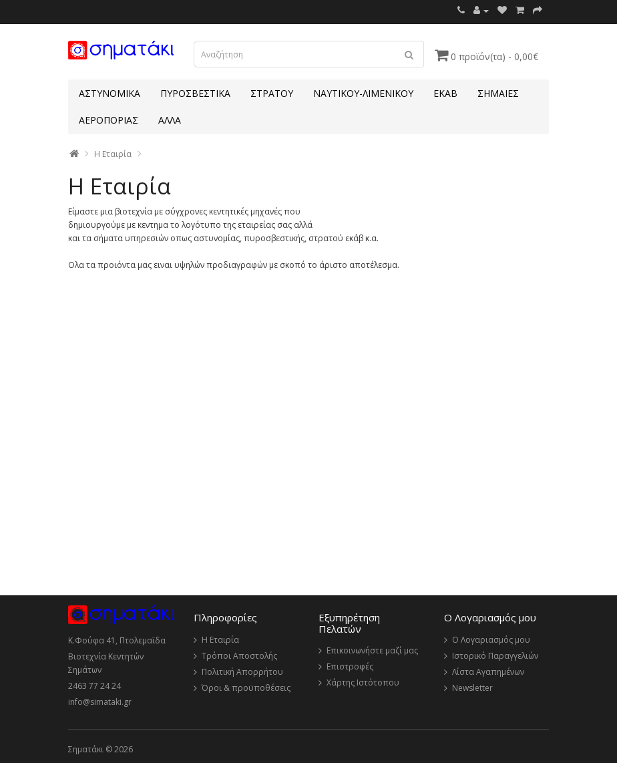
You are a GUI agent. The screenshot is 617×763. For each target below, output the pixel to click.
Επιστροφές (350, 666)
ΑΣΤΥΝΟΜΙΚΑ (109, 93)
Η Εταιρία (113, 154)
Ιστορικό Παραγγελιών (495, 655)
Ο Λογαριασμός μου (491, 639)
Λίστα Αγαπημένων (488, 671)
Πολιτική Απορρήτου (242, 671)
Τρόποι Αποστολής (239, 655)
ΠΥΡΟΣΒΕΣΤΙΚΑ (195, 93)
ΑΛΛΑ (169, 120)
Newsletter (472, 688)
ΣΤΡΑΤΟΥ (271, 93)
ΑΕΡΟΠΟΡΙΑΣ (108, 120)
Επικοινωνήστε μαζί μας (372, 650)
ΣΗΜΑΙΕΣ (498, 93)
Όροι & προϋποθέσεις (246, 688)
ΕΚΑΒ (445, 93)
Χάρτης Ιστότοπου (363, 682)
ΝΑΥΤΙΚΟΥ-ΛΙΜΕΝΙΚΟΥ (363, 93)
